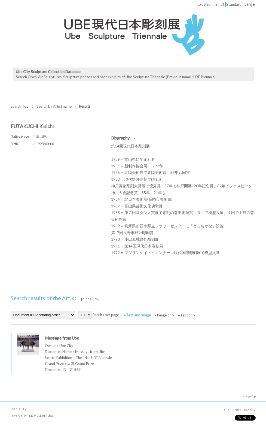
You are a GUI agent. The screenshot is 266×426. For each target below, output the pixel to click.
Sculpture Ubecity (240, 410)
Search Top (20, 106)
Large (249, 4)
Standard (233, 4)
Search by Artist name (54, 106)
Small (219, 4)
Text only (187, 315)
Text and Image (138, 315)
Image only (165, 315)
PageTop (250, 396)
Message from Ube (62, 338)
